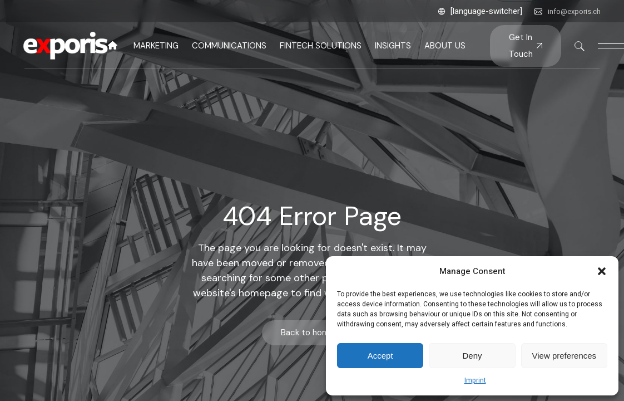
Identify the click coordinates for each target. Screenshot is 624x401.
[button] (601, 271)
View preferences (564, 355)
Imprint (475, 380)
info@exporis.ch (574, 11)
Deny (472, 355)
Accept (380, 355)
